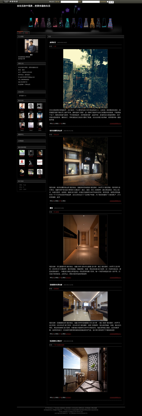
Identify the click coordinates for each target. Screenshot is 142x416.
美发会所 (56, 134)
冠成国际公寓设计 (56, 341)
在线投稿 (62, 408)
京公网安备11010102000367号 (78, 413)
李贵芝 (31, 175)
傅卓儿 (31, 129)
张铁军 (22, 156)
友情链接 (87, 408)
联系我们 (68, 408)
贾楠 (22, 119)
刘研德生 (31, 166)
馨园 (51, 208)
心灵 (55, 46)
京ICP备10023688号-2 (61, 413)
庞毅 (39, 129)
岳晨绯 (40, 119)
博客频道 (10, 1)
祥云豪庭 (56, 212)
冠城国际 (56, 288)
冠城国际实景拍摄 (56, 285)
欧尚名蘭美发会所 (56, 131)
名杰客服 (22, 166)
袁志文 (31, 156)
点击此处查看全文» (115, 123)
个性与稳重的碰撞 (59, 345)
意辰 (39, 166)
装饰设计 (39, 156)
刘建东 (22, 175)
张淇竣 (22, 109)
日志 (26, 33)
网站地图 (94, 408)
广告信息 (56, 408)
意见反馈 (75, 408)
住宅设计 (21, 95)
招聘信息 (81, 408)
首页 (20, 33)
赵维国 (22, 129)
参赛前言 (53, 42)
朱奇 (31, 109)
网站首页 (52, 1)
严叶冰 (40, 109)
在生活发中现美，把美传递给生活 (33, 6)
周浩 (31, 119)
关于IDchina (48, 408)
